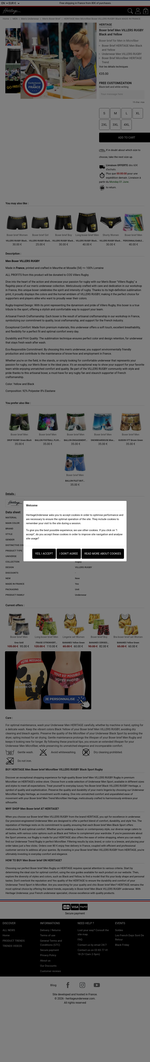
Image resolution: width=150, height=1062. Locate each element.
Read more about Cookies (102, 553)
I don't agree (68, 553)
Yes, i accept (44, 553)
